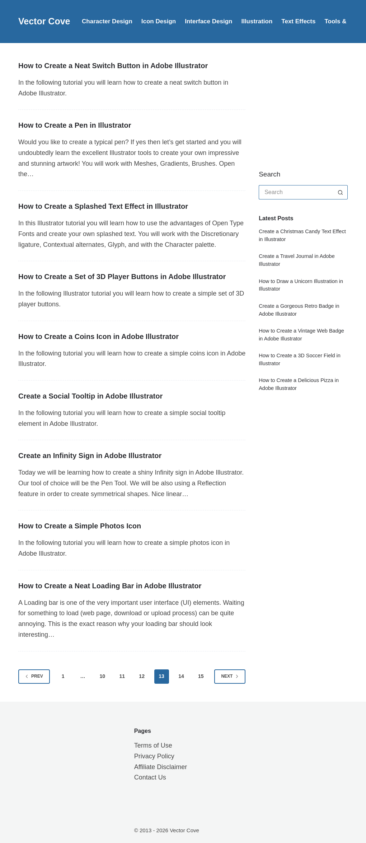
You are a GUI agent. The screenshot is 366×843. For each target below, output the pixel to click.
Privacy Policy (154, 756)
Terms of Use (153, 745)
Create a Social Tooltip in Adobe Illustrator (90, 396)
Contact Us (150, 777)
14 (181, 676)
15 (201, 676)
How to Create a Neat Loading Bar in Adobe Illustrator (109, 586)
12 (142, 676)
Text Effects (298, 21)
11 (122, 676)
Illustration (256, 21)
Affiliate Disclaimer (160, 767)
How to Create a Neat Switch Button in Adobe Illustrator (113, 66)
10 (102, 676)
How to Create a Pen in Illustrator (74, 125)
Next (230, 676)
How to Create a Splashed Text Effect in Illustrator (103, 206)
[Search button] (340, 192)
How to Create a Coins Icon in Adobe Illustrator (98, 336)
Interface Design (208, 21)
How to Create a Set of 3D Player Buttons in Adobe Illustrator (122, 277)
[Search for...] (296, 192)
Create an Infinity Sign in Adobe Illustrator (89, 456)
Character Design (107, 21)
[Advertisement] (312, 106)
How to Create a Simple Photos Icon (79, 526)
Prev (34, 676)
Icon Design (158, 21)
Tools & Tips (342, 21)
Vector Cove (44, 21)
